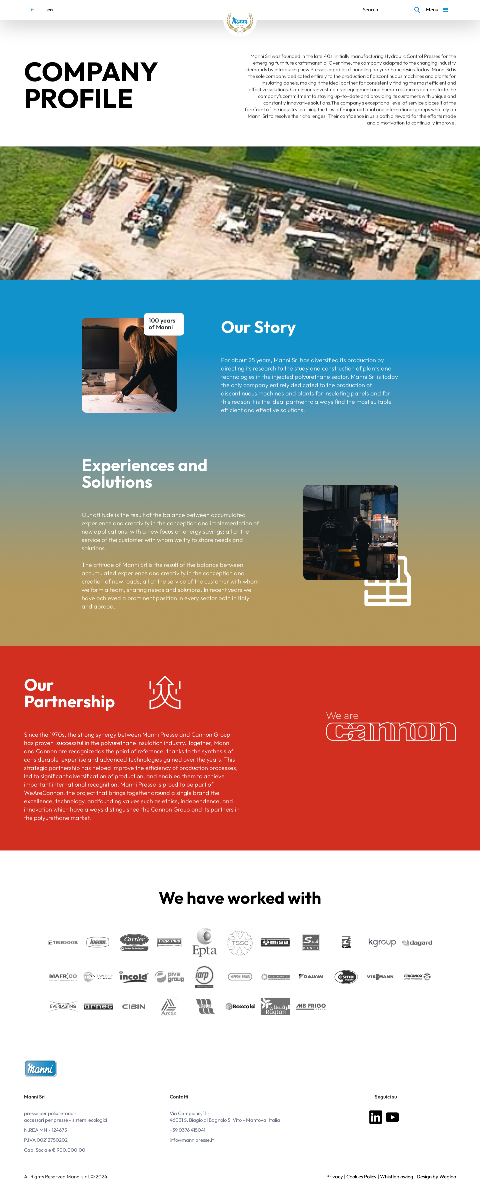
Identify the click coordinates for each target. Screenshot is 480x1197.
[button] (438, 10)
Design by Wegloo (436, 1176)
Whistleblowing (396, 1176)
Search (370, 9)
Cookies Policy (361, 1176)
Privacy (334, 1176)
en (50, 9)
